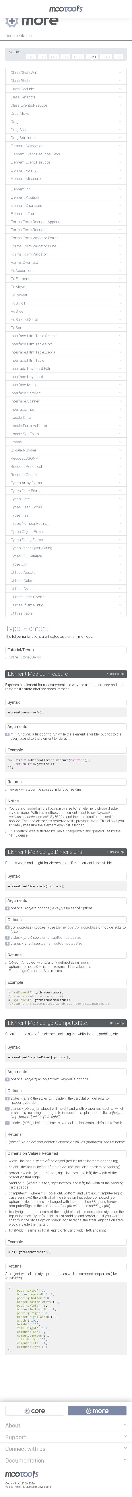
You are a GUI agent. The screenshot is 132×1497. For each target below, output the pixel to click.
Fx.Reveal (19, 295)
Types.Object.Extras (27, 531)
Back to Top (117, 673)
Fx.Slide (17, 311)
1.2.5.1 (105, 56)
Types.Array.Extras (26, 483)
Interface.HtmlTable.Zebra (33, 352)
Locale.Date (21, 417)
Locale (16, 442)
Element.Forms (24, 170)
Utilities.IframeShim (27, 605)
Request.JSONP (24, 458)
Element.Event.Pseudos (31, 162)
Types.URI (19, 564)
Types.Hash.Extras (26, 507)
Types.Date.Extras (26, 491)
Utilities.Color (21, 580)
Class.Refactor (23, 97)
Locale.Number (24, 450)
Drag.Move (20, 113)
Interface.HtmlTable (27, 360)
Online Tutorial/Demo (25, 657)
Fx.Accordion (21, 270)
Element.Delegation (27, 146)
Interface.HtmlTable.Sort (31, 344)
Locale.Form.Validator (29, 425)
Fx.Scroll (18, 303)
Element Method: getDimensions (45, 852)
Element (71, 636)
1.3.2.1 (91, 56)
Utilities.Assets (23, 572)
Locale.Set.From (25, 434)
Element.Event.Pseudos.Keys (35, 154)
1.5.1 (53, 56)
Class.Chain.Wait (24, 72)
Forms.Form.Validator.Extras (34, 238)
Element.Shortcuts (26, 205)
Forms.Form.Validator (29, 254)
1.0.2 (118, 56)
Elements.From (24, 213)
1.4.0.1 (78, 56)
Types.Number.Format (30, 523)
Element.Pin (21, 189)
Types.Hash (21, 515)
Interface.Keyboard (27, 376)
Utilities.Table (22, 613)
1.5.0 (65, 56)
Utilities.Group (22, 589)
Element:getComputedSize (76, 927)
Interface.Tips (22, 409)
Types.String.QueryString (31, 548)
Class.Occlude (22, 89)
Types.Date (20, 499)
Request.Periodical (26, 466)
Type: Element (26, 628)
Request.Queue (24, 474)
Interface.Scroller (25, 393)
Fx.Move (18, 287)
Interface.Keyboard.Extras (32, 368)
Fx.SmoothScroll (24, 319)
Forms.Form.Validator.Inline (33, 246)
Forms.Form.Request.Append (35, 222)
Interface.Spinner (25, 401)
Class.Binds (20, 81)
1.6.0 (31, 56)
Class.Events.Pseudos (29, 105)
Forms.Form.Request (29, 230)
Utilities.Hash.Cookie (28, 597)
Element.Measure (26, 178)
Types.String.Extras (27, 540)
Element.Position (25, 197)
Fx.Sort (17, 327)
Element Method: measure (38, 674)
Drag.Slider (20, 130)
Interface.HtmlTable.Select (33, 336)
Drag (15, 121)
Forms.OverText (24, 262)
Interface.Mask (23, 385)
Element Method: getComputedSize (48, 1023)
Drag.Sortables (23, 137)
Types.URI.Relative (26, 556)
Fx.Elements (21, 278)
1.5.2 (42, 56)
